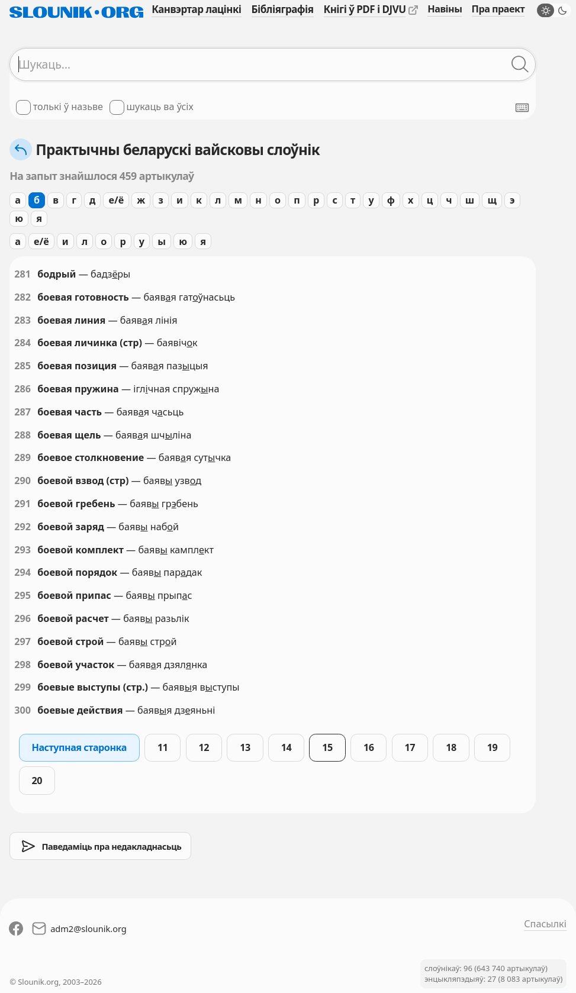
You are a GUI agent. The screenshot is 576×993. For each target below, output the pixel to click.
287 (22, 411)
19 (492, 747)
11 (162, 747)
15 (327, 747)
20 (37, 780)
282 (22, 297)
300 (22, 710)
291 (22, 503)
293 (22, 549)
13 (245, 747)
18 (451, 747)
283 (22, 320)
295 (22, 595)
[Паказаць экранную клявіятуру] (522, 108)
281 (22, 274)
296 (22, 618)
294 (22, 572)
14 (286, 747)
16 (368, 747)
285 (22, 365)
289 (22, 457)
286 (22, 388)
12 (204, 747)
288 (22, 434)
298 (22, 664)
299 (22, 687)
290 (22, 480)
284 (22, 342)
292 (22, 526)
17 (410, 747)
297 (22, 641)
